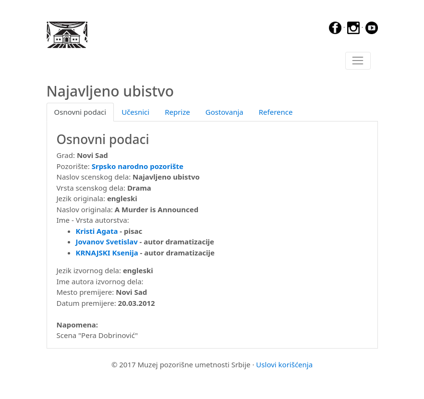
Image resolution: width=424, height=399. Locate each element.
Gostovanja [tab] (224, 112)
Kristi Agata (97, 231)
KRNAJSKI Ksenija (107, 252)
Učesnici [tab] (135, 112)
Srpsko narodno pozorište (137, 166)
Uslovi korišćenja (284, 364)
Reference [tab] (276, 112)
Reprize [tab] (177, 112)
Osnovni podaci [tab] (80, 112)
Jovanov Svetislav (107, 241)
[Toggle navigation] (358, 61)
